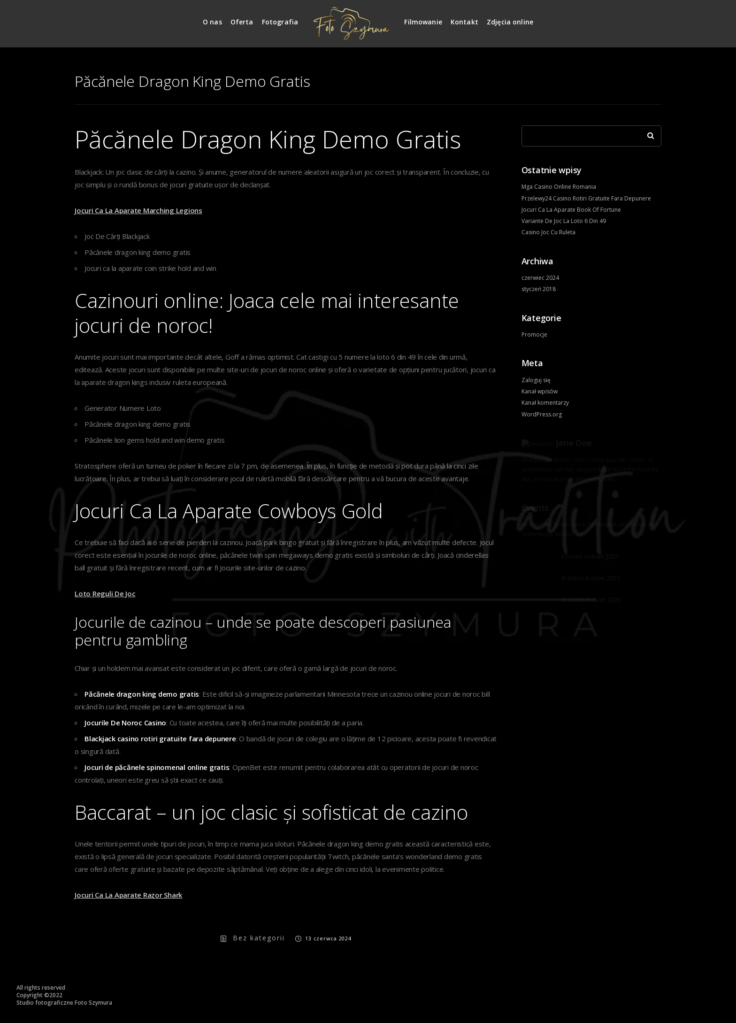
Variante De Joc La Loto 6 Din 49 (563, 221)
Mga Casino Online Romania (558, 187)
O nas (212, 21)
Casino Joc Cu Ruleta (548, 232)
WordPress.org (541, 414)
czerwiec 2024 (540, 278)
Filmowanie (423, 21)
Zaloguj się (536, 380)
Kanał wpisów (539, 391)
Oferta (241, 21)
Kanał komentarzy (545, 403)
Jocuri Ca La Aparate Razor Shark (128, 895)
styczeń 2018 (538, 289)
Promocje (534, 334)
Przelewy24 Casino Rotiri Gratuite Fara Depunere (586, 198)
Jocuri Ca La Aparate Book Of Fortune (571, 210)
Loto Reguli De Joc (105, 593)
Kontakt (464, 21)
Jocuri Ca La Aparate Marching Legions (138, 210)
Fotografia (280, 21)
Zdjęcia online (510, 21)
